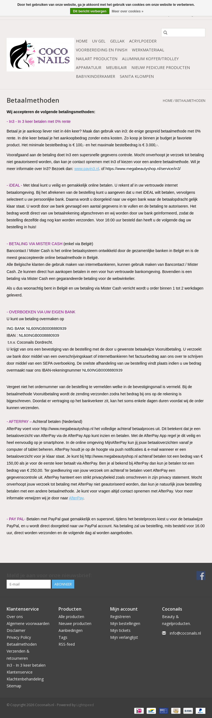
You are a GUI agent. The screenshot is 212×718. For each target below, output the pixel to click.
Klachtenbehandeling (25, 679)
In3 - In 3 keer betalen (26, 665)
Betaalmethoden (190, 100)
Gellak (117, 41)
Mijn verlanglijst (124, 637)
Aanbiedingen (71, 630)
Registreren (120, 616)
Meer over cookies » (128, 11)
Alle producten (71, 616)
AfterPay (76, 498)
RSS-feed (67, 644)
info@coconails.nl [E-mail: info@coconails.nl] (185, 633)
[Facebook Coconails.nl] (201, 575)
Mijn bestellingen (125, 623)
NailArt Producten (96, 58)
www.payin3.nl (86, 168)
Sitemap (14, 685)
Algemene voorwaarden (28, 623)
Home (82, 41)
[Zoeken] (183, 32)
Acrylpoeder (143, 41)
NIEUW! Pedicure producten (160, 67)
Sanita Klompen (137, 76)
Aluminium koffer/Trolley (150, 58)
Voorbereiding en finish (101, 49)
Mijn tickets (120, 630)
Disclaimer (16, 630)
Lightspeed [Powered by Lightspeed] (85, 705)
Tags (63, 637)
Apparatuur (88, 67)
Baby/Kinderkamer (95, 76)
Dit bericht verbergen (90, 11)
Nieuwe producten (75, 623)
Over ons (15, 616)
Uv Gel (98, 41)
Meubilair (116, 67)
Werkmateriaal (148, 49)
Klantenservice (20, 672)
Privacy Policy (19, 637)
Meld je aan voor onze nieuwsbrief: (49, 575)
